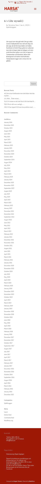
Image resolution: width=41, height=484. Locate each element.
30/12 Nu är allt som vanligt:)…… (14, 104)
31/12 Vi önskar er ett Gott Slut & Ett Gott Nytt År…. (19, 101)
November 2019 (9, 294)
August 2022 (8, 220)
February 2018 (8, 331)
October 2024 (8, 157)
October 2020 (8, 271)
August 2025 (8, 131)
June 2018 (7, 320)
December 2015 (9, 395)
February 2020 (8, 286)
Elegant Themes (17, 481)
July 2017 (7, 352)
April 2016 (7, 383)
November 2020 (9, 268)
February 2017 (8, 363)
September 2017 (9, 346)
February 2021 (8, 260)
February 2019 (8, 306)
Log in (6, 412)
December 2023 (9, 182)
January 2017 (8, 366)
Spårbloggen (11, 27)
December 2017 (9, 337)
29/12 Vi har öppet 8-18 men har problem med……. (20, 107)
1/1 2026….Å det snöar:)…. (12, 99)
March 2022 (7, 231)
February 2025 (8, 145)
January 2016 (8, 392)
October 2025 (8, 128)
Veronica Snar (14, 25)
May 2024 (7, 168)
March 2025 (7, 142)
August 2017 (8, 349)
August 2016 (8, 380)
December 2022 (9, 211)
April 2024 (7, 171)
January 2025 (8, 148)
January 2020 (8, 288)
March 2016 (7, 386)
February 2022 (8, 234)
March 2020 (7, 283)
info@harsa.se (10, 440)
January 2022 (8, 237)
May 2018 (7, 323)
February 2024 (8, 177)
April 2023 (7, 200)
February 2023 (8, 205)
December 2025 (9, 125)
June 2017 (7, 354)
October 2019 (8, 297)
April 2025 (7, 140)
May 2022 (7, 225)
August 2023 (8, 191)
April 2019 (7, 300)
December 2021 (9, 240)
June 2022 (7, 223)
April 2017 (7, 357)
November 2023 (9, 185)
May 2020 (7, 277)
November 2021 (9, 243)
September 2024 (9, 160)
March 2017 (7, 360)
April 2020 (7, 280)
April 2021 (7, 254)
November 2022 (9, 214)
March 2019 (7, 303)
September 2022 (9, 217)
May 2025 (7, 137)
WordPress (32, 481)
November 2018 (9, 314)
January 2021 (8, 263)
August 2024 (8, 162)
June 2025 (7, 134)
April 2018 (7, 326)
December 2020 (9, 266)
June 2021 (7, 251)
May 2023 (7, 197)
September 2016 (9, 377)
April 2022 (7, 228)
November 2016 (9, 372)
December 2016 (9, 369)
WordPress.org (8, 421)
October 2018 (8, 317)
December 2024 (9, 151)
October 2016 (8, 374)
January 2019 (8, 309)
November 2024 (9, 154)
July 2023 (7, 194)
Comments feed (9, 418)
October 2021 (8, 246)
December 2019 (9, 291)
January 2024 (8, 180)
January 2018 (8, 334)
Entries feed (7, 415)
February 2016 (8, 389)
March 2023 (7, 203)
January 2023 (8, 208)
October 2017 (8, 343)
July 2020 (7, 274)
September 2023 (9, 188)
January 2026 (8, 122)
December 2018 (9, 311)
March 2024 (7, 174)
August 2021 (8, 248)
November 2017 (9, 340)
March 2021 (7, 257)
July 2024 (7, 165)
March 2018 (7, 329)
